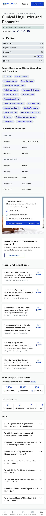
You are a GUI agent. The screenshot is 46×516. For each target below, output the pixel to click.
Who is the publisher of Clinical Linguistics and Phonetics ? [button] (20, 499)
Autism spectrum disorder (30, 113)
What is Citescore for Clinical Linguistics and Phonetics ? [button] (20, 462)
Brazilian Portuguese (31, 108)
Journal (11, 13)
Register (37, 4)
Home (4, 13)
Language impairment (11, 108)
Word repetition (33, 103)
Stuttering (7, 76)
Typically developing (11, 90)
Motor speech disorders (30, 90)
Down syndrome (28, 94)
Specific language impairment (14, 85)
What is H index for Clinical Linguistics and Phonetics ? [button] (21, 471)
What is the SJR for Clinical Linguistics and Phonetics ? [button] (21, 490)
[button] (11, 43)
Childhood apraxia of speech (13, 103)
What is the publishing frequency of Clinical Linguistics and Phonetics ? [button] (18, 434)
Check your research (23, 223)
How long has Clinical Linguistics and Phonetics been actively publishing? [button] (18, 425)
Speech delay (8, 122)
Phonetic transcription (11, 99)
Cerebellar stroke (27, 81)
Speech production (10, 81)
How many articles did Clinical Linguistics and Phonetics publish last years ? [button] (20, 444)
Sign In (25, 4)
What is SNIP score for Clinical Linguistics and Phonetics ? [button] (20, 481)
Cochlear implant (21, 76)
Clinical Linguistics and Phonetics (26, 13)
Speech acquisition (10, 113)
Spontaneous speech (25, 122)
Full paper (39, 273)
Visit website (26, 183)
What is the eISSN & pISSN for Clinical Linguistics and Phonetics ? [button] (19, 453)
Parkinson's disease (10, 94)
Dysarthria (7, 117)
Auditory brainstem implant (25, 117)
